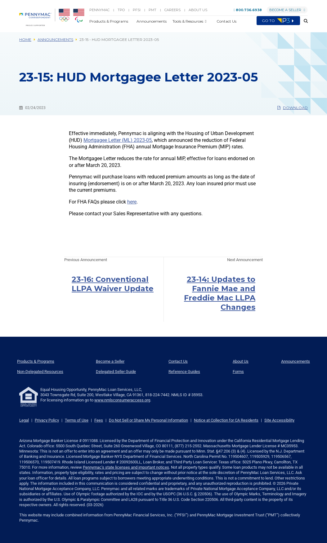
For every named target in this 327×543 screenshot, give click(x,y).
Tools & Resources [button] (188, 21)
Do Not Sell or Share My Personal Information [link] (148, 420)
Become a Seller (287, 10)
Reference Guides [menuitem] (184, 371)
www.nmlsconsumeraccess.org (122, 400)
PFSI (137, 10)
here (132, 202)
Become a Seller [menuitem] (110, 361)
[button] (304, 21)
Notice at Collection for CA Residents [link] (226, 420)
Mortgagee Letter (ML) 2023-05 (117, 140)
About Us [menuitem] (241, 361)
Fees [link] (98, 420)
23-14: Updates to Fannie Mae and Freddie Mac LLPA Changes (219, 293)
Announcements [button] (152, 21)
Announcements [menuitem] (295, 361)
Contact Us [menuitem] (178, 361)
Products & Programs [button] (109, 21)
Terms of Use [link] (76, 420)
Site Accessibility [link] (279, 420)
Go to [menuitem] (278, 20)
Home (25, 39)
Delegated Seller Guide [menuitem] (116, 371)
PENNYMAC (99, 10)
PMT (152, 10)
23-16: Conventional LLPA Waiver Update (113, 284)
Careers (172, 10)
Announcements (55, 39)
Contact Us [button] (226, 21)
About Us (198, 10)
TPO (121, 10)
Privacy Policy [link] (47, 420)
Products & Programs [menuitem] (35, 361)
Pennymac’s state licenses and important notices (126, 467)
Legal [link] (24, 420)
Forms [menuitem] (238, 371)
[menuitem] (37, 17)
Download (292, 107)
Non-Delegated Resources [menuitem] (40, 371)
